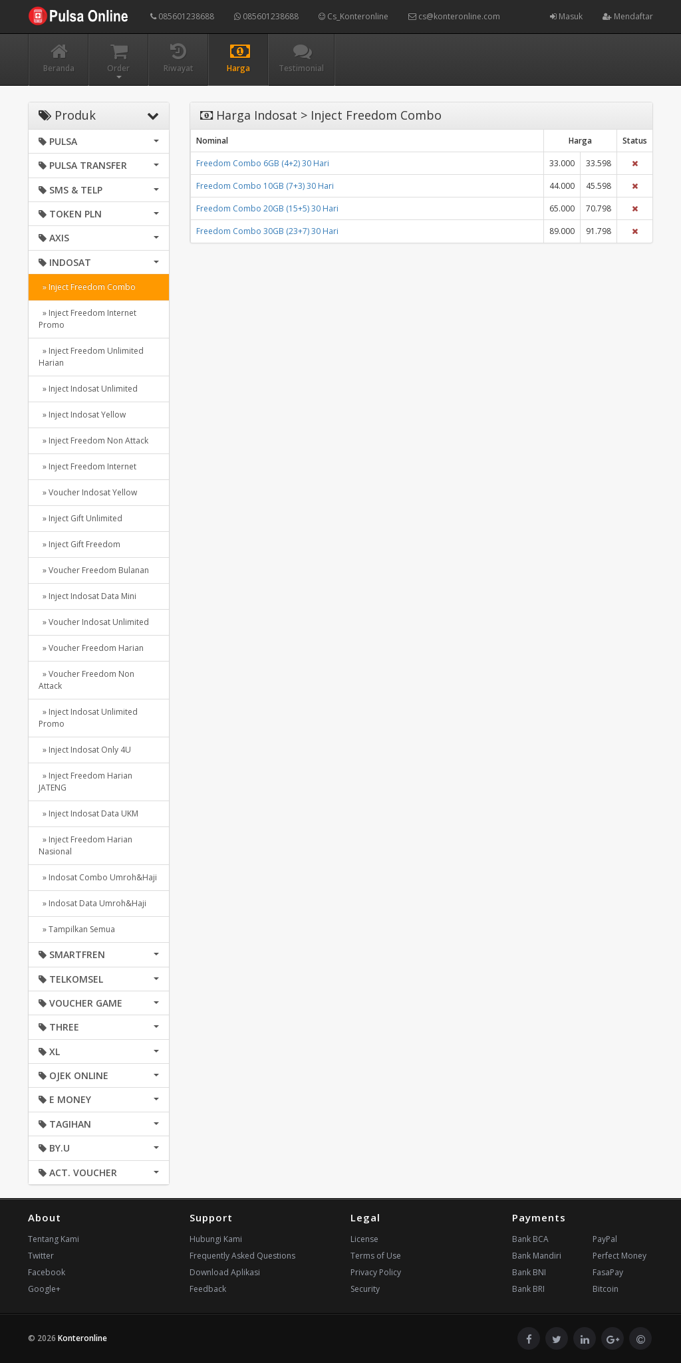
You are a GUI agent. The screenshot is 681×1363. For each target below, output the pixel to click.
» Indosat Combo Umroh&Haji (98, 877)
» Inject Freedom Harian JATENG (85, 781)
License (364, 1239)
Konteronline (82, 1338)
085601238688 (182, 16)
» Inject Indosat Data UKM (88, 813)
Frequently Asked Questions (242, 1255)
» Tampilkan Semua (77, 929)
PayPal (605, 1239)
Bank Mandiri (536, 1255)
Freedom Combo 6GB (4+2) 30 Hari (262, 163)
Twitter (41, 1255)
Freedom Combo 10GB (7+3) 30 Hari (265, 185)
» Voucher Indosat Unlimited (94, 622)
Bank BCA (530, 1239)
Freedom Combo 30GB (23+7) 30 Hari (267, 231)
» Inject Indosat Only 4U (85, 749)
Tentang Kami (53, 1239)
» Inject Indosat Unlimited (88, 388)
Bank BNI (529, 1272)
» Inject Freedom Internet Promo (87, 318)
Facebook (46, 1272)
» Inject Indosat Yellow (82, 414)
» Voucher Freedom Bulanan (94, 570)
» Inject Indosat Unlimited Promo (88, 717)
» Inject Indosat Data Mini (87, 596)
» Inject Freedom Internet (87, 466)
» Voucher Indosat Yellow (88, 492)
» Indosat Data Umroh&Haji (92, 903)
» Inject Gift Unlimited (80, 518)
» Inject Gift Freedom (79, 544)
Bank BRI (528, 1289)
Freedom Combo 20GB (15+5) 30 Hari (267, 208)
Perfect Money (619, 1255)
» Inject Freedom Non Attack (93, 440)
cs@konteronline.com (454, 16)
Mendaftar (628, 16)
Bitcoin (605, 1289)
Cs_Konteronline (353, 16)
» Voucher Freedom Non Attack (86, 679)
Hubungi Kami (216, 1239)
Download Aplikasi (225, 1272)
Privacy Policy (375, 1272)
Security (365, 1289)
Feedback (208, 1289)
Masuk (566, 16)
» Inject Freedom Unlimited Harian (91, 356)
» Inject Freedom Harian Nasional (85, 845)
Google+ (44, 1289)
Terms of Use (375, 1255)
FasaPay (608, 1272)
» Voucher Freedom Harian (91, 648)
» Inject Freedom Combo (87, 287)
